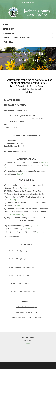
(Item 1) (45, 162)
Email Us (28, 343)
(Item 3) (20, 174)
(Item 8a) (13, 215)
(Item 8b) (20, 215)
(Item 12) (40, 232)
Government (9, 29)
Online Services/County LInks (16, 37)
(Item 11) (26, 229)
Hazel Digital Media (32, 366)
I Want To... (8, 41)
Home (5, 24)
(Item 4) (26, 188)
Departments (9, 33)
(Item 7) (20, 206)
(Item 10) (36, 226)
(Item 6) (13, 200)
